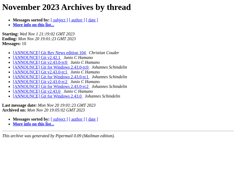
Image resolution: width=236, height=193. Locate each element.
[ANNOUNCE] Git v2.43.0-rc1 (40, 72)
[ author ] (77, 20)
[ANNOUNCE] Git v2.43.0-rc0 (40, 62)
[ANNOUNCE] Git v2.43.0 (37, 91)
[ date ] (92, 20)
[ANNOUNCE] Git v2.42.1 (37, 57)
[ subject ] (59, 20)
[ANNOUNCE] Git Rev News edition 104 (50, 52)
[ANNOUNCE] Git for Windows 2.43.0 (48, 96)
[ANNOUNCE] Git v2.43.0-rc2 (40, 81)
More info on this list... (33, 25)
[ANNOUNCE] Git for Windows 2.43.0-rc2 (51, 86)
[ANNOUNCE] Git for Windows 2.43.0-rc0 (51, 67)
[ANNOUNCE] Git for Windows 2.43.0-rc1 (51, 77)
